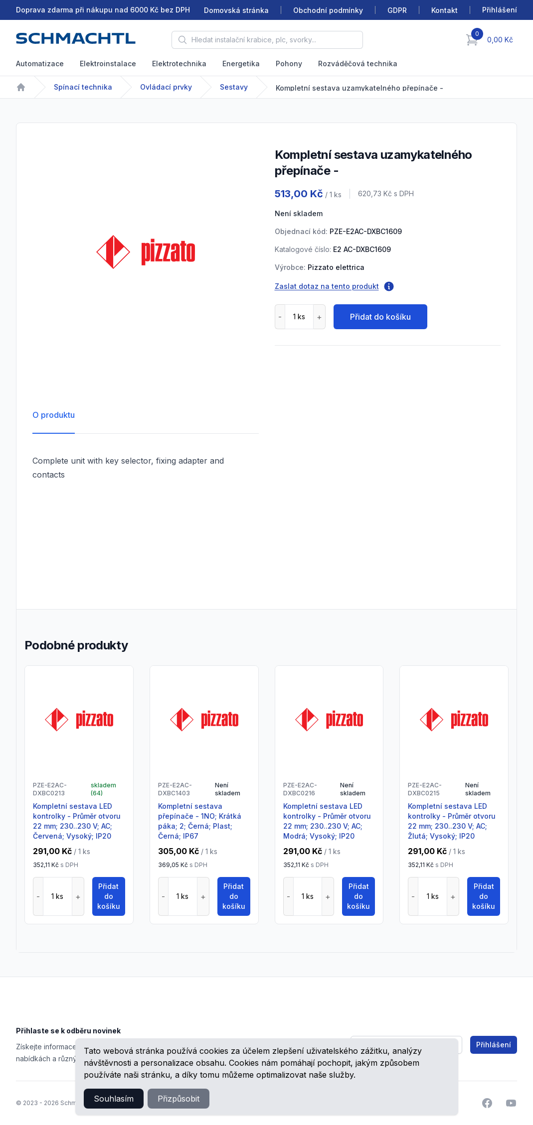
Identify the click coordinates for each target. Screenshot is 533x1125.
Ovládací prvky (166, 87)
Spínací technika (83, 87)
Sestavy (234, 87)
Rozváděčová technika (357, 63)
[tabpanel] (145, 252)
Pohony (289, 63)
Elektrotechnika (179, 63)
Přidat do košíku (380, 317)
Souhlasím (114, 1099)
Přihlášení (493, 1044)
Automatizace (40, 63)
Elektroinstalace (108, 63)
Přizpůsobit (178, 1099)
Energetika (241, 63)
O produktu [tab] (53, 415)
